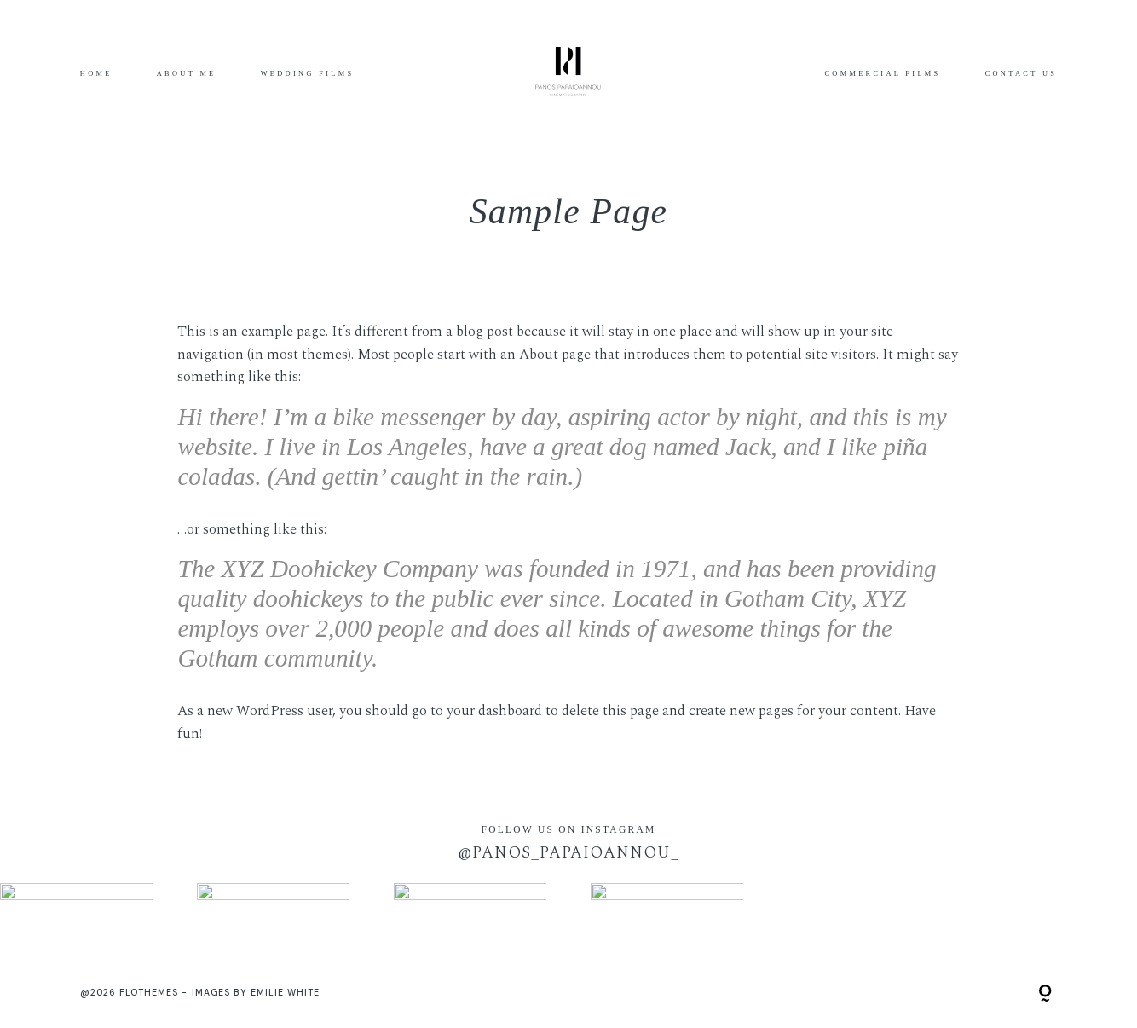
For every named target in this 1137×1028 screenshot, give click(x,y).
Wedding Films (308, 74)
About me (186, 74)
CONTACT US (1021, 74)
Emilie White (285, 992)
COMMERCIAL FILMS (882, 74)
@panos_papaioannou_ (568, 852)
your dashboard (494, 711)
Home (96, 74)
